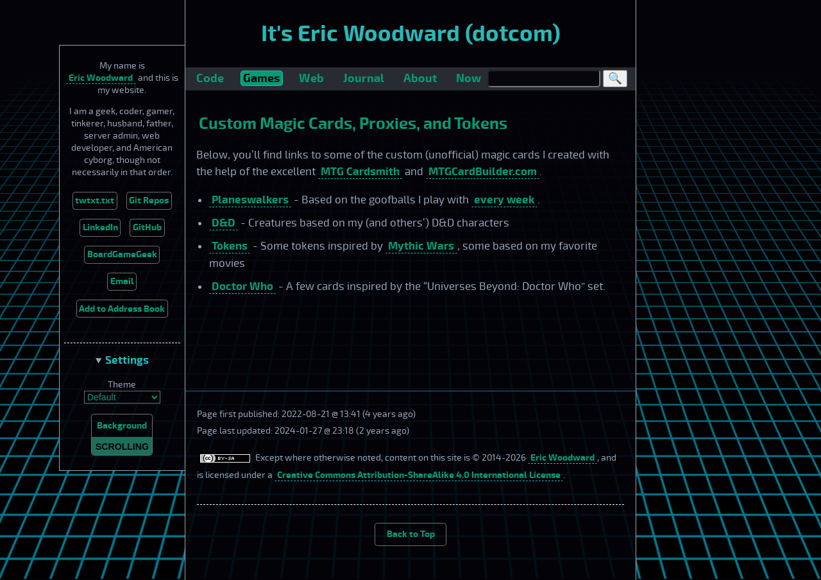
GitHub (147, 227)
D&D (223, 223)
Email (122, 281)
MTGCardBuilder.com (482, 171)
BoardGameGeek (122, 254)
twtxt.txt (94, 200)
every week (504, 200)
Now (468, 78)
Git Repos (149, 200)
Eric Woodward (101, 77)
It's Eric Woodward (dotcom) (411, 34)
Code (210, 78)
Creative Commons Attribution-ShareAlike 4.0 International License (419, 475)
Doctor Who (242, 286)
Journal (363, 78)
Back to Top (411, 534)
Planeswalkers (250, 200)
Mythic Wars (421, 246)
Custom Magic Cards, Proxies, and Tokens (353, 124)
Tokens (230, 246)
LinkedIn (100, 227)
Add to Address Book (122, 308)
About (420, 78)
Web (311, 78)
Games (261, 78)
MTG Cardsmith (360, 171)
